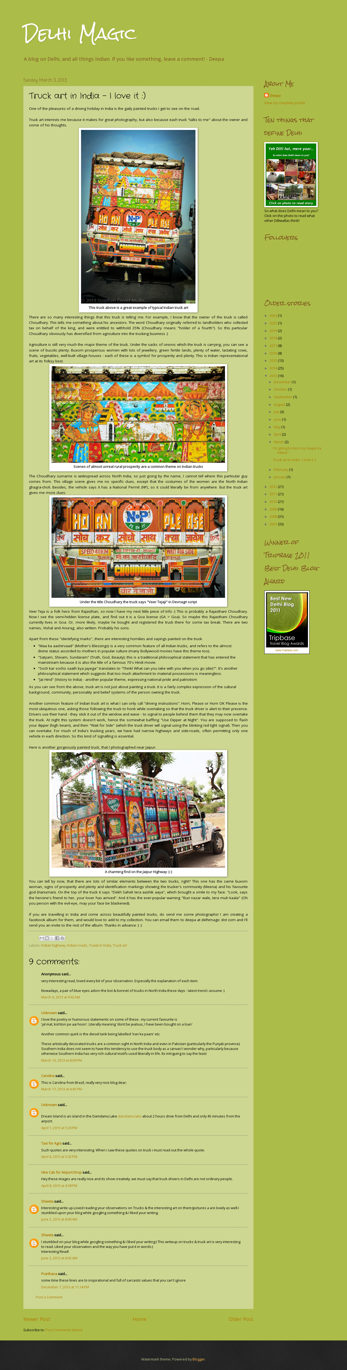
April (278, 434)
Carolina (47, 1075)
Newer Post (36, 1319)
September (283, 396)
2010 (273, 501)
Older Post (241, 1319)
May (277, 426)
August (280, 404)
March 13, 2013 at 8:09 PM (61, 1060)
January (280, 476)
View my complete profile (284, 102)
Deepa (275, 95)
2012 (273, 486)
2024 (273, 315)
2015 (273, 360)
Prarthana (49, 1273)
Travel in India (100, 945)
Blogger (198, 1359)
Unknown (49, 1012)
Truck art (120, 945)
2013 (273, 375)
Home (139, 1319)
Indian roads (77, 945)
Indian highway (53, 945)
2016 (273, 353)
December (283, 381)
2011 (273, 493)
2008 (273, 516)
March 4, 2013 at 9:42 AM (60, 997)
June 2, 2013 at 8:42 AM (59, 1258)
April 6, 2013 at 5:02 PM (59, 1156)
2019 (273, 330)
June (278, 419)
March (279, 441)
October (281, 389)
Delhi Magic (80, 33)
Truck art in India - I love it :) (294, 459)
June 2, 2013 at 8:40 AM (59, 1219)
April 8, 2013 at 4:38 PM (59, 1185)
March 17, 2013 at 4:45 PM (61, 1089)
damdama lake (130, 1116)
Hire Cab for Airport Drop (61, 1172)
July (277, 411)
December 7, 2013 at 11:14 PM (65, 1287)
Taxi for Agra (51, 1143)
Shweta (47, 1201)
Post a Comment (49, 1297)
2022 (273, 323)
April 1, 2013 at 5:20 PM (59, 1127)
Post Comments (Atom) (64, 1329)
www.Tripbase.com (286, 650)
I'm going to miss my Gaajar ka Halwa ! (297, 450)
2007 (273, 524)
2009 (273, 509)
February (281, 469)
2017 (273, 345)
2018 (273, 338)
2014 (273, 368)
